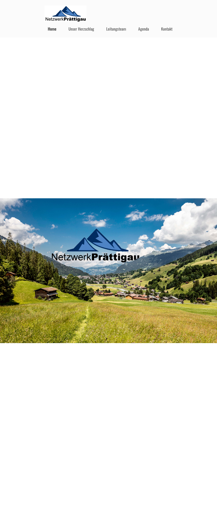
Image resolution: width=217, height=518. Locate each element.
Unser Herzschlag (81, 29)
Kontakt (167, 29)
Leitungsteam (116, 29)
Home (52, 29)
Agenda (143, 29)
